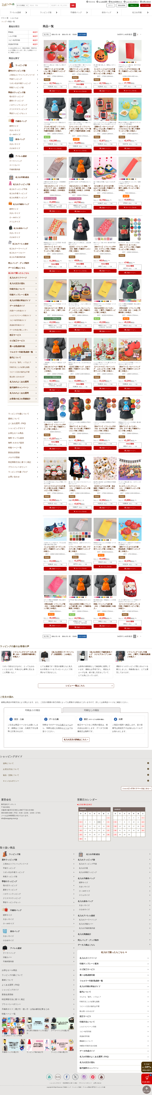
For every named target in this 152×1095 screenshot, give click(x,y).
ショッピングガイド (132, 1)
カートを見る (145, 5)
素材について (14, 419)
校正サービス (15, 335)
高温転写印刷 (85, 1036)
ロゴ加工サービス (17, 341)
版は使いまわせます (17, 377)
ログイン (110, 5)
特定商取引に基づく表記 (70, 1083)
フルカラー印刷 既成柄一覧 (21, 352)
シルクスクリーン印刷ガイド (20, 315)
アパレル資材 (18, 12)
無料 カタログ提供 (16, 443)
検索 (73, 5)
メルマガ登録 (14, 457)
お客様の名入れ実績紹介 (20, 399)
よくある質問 (103, 1)
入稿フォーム (65, 725)
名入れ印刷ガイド (116, 1)
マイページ (92, 1)
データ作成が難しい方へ (19, 330)
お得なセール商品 (15, 433)
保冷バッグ (110, 12)
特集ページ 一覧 (9, 1014)
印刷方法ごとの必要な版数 (20, 367)
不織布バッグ (79, 12)
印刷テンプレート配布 (19, 295)
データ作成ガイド (17, 306)
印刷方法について (17, 289)
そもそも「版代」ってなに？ (20, 362)
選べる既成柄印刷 (17, 346)
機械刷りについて (86, 1041)
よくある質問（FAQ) (17, 423)
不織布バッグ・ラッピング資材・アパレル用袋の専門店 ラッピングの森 (84, 1087)
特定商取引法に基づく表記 (19, 462)
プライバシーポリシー (17, 467)
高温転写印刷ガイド (17, 325)
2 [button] (137, 34)
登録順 (74, 34)
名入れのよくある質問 (19, 382)
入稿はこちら (133, 5)
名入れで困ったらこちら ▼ (114, 952)
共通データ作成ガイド (18, 311)
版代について (15, 357)
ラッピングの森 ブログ (18, 472)
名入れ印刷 (140, 12)
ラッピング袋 (48, 12)
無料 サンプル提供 (16, 438)
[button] (140, 34)
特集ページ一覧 (14, 448)
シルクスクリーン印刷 (88, 1027)
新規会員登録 (121, 5)
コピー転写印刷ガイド (18, 320)
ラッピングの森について (18, 414)
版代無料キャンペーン (19, 387)
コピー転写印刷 (85, 1031)
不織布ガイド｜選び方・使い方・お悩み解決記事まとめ (25, 1009)
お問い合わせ (146, 1)
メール (66, 728)
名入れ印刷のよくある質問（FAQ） (95, 1057)
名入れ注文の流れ (17, 283)
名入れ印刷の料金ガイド (20, 300)
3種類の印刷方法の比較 (88, 1046)
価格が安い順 (56, 34)
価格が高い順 (66, 34)
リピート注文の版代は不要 (20, 372)
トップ (3, 21)
